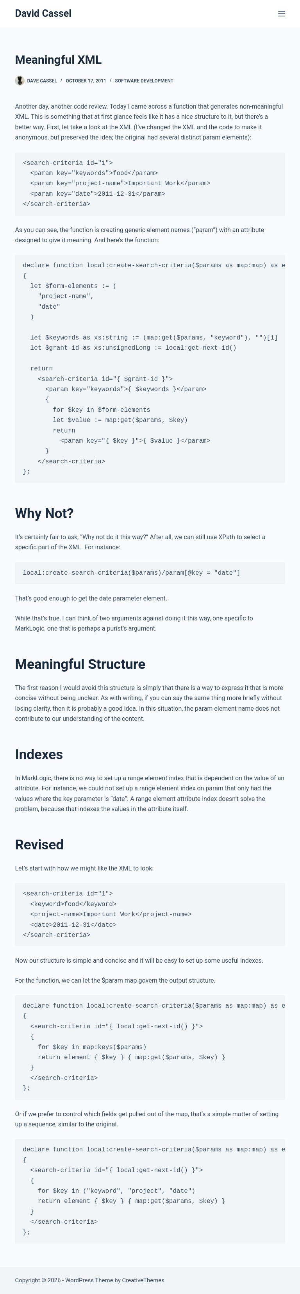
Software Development (144, 81)
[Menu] (281, 13)
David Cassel (43, 13)
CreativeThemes (143, 1280)
